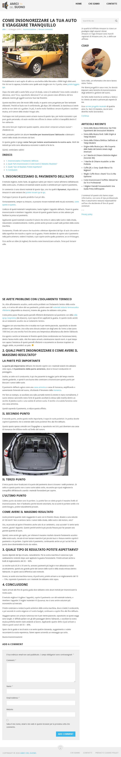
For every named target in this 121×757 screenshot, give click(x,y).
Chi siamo (94, 3)
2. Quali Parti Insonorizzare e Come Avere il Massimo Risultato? (31, 164)
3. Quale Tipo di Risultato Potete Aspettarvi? (24, 167)
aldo (4, 29)
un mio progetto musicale (96, 106)
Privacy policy (86, 214)
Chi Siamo (75, 753)
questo (13, 205)
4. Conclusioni (11, 170)
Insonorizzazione (29, 29)
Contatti (112, 3)
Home (79, 3)
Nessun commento (46, 29)
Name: (9, 686)
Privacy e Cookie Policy (106, 753)
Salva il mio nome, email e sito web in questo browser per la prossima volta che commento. (38, 725)
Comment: (11, 660)
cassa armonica (40, 387)
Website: (9, 709)
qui (44, 192)
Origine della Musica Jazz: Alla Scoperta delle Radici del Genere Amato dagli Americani (99, 149)
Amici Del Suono (28, 753)
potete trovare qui (33, 192)
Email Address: (12, 698)
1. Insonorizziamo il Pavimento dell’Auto (22, 161)
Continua (85, 116)
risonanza (57, 390)
